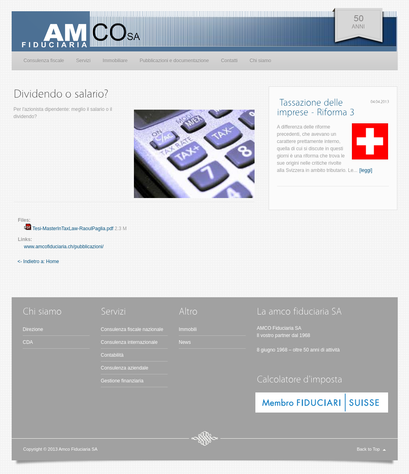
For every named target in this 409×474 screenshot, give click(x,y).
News (185, 342)
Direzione (33, 329)
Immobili (188, 329)
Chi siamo (260, 60)
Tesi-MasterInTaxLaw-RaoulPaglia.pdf (73, 228)
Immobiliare (115, 60)
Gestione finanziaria (122, 381)
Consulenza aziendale (124, 368)
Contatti (229, 60)
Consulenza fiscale (44, 60)
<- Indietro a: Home (38, 261)
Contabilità (112, 355)
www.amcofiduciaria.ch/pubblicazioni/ (64, 246)
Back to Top (368, 449)
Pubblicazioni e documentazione (174, 60)
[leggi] (366, 170)
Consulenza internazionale (129, 342)
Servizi (83, 60)
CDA (28, 342)
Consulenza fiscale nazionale (132, 329)
